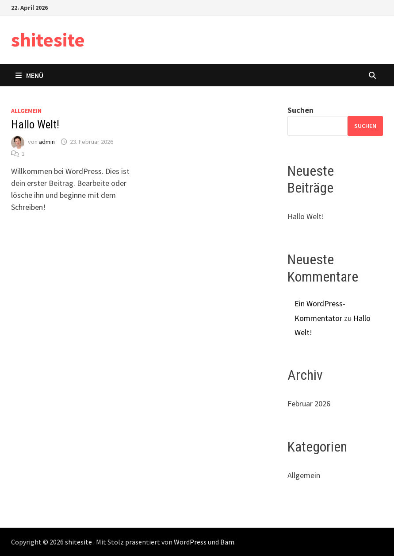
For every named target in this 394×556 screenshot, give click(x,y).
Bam (227, 541)
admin (47, 142)
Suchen (300, 110)
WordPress (190, 541)
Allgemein (26, 111)
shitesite (48, 39)
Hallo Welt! (35, 124)
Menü (29, 75)
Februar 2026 (308, 403)
